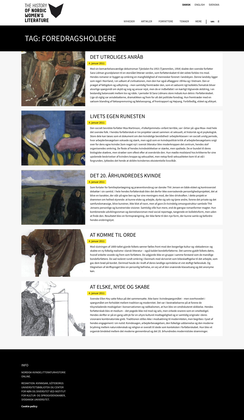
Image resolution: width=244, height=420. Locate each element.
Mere (198, 21)
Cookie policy (29, 406)
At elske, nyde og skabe (120, 286)
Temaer (184, 21)
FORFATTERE (166, 21)
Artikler (146, 21)
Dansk (186, 4)
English (200, 4)
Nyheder (129, 21)
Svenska (214, 4)
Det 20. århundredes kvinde (125, 175)
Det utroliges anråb (116, 57)
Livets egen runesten (117, 116)
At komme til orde (113, 234)
